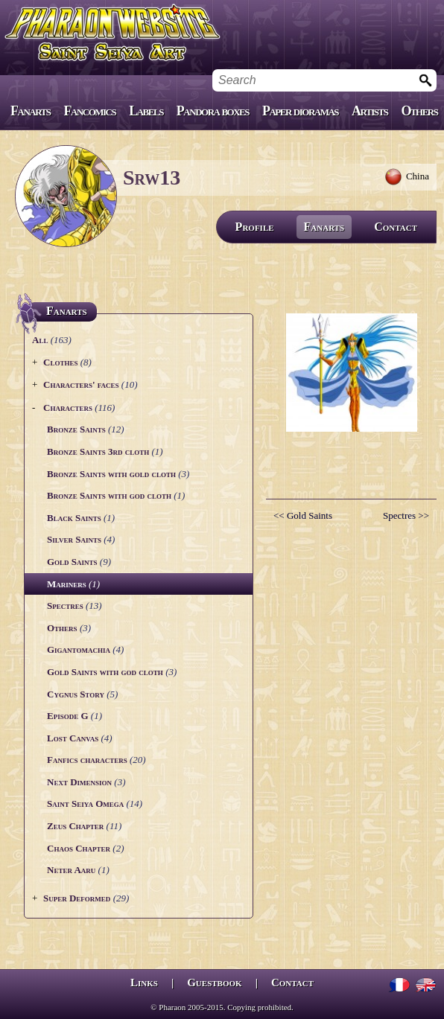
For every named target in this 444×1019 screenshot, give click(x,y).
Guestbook (214, 982)
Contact (395, 226)
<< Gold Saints (302, 515)
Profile (254, 226)
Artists (369, 110)
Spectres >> (406, 515)
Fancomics (90, 110)
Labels (146, 110)
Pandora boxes (213, 110)
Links (144, 982)
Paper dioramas (300, 110)
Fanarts (30, 110)
